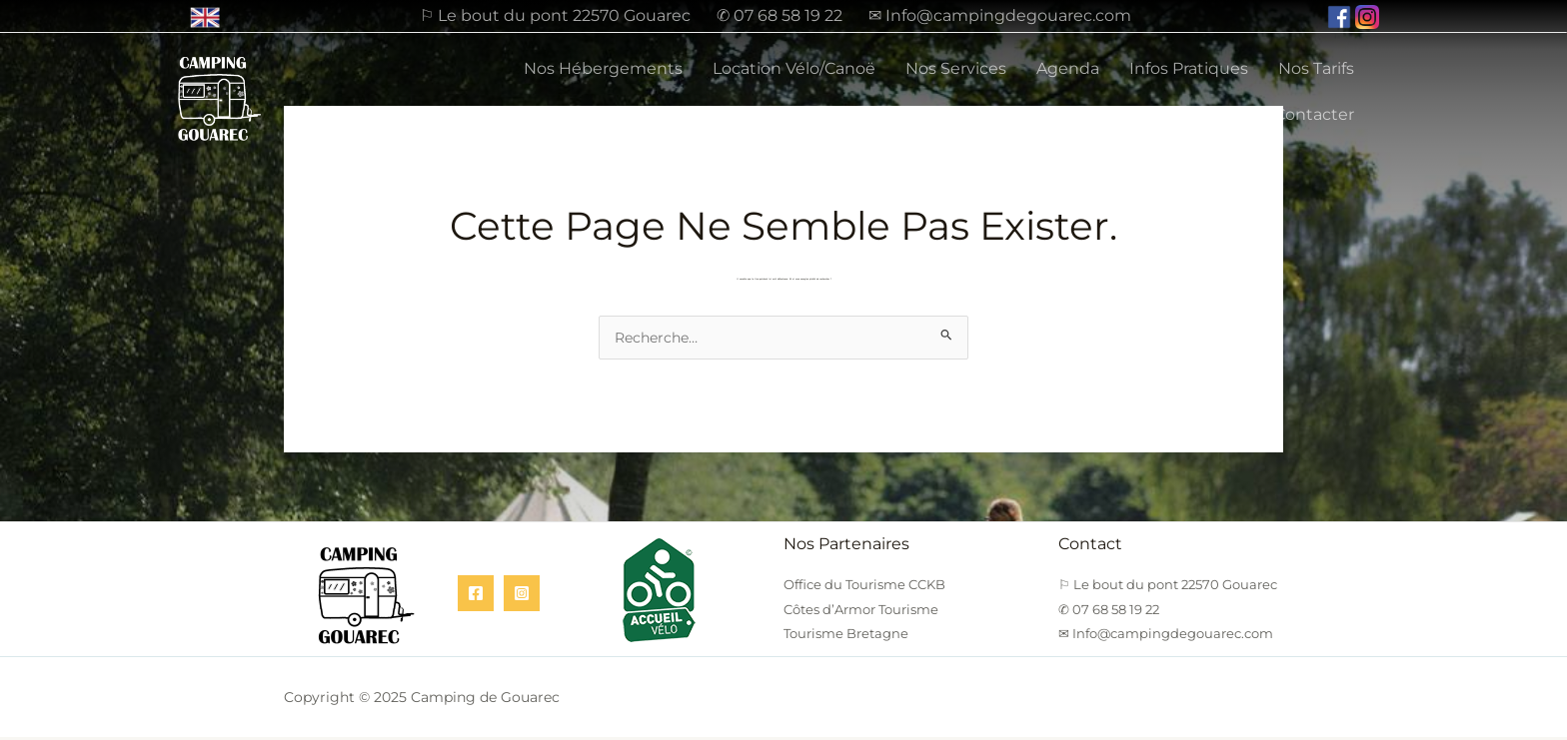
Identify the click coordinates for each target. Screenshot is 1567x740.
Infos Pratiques (1188, 68)
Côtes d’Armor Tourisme (861, 612)
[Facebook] (476, 596)
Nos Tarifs (1316, 68)
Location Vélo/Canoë (794, 68)
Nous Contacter (1291, 114)
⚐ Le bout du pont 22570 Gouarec (555, 16)
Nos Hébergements (603, 68)
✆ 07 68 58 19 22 (779, 16)
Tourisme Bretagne (846, 636)
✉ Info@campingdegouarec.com (999, 16)
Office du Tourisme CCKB (864, 587)
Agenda (1067, 68)
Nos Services (955, 68)
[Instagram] (522, 596)
